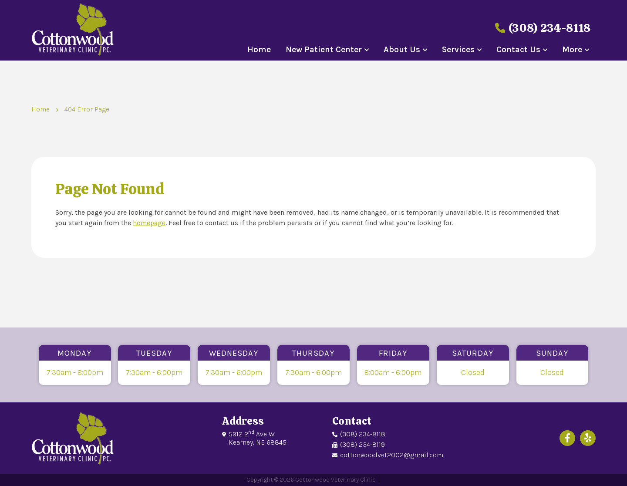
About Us (402, 49)
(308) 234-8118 (537, 27)
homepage (149, 223)
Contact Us (518, 49)
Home (259, 49)
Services (458, 49)
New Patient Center (324, 49)
